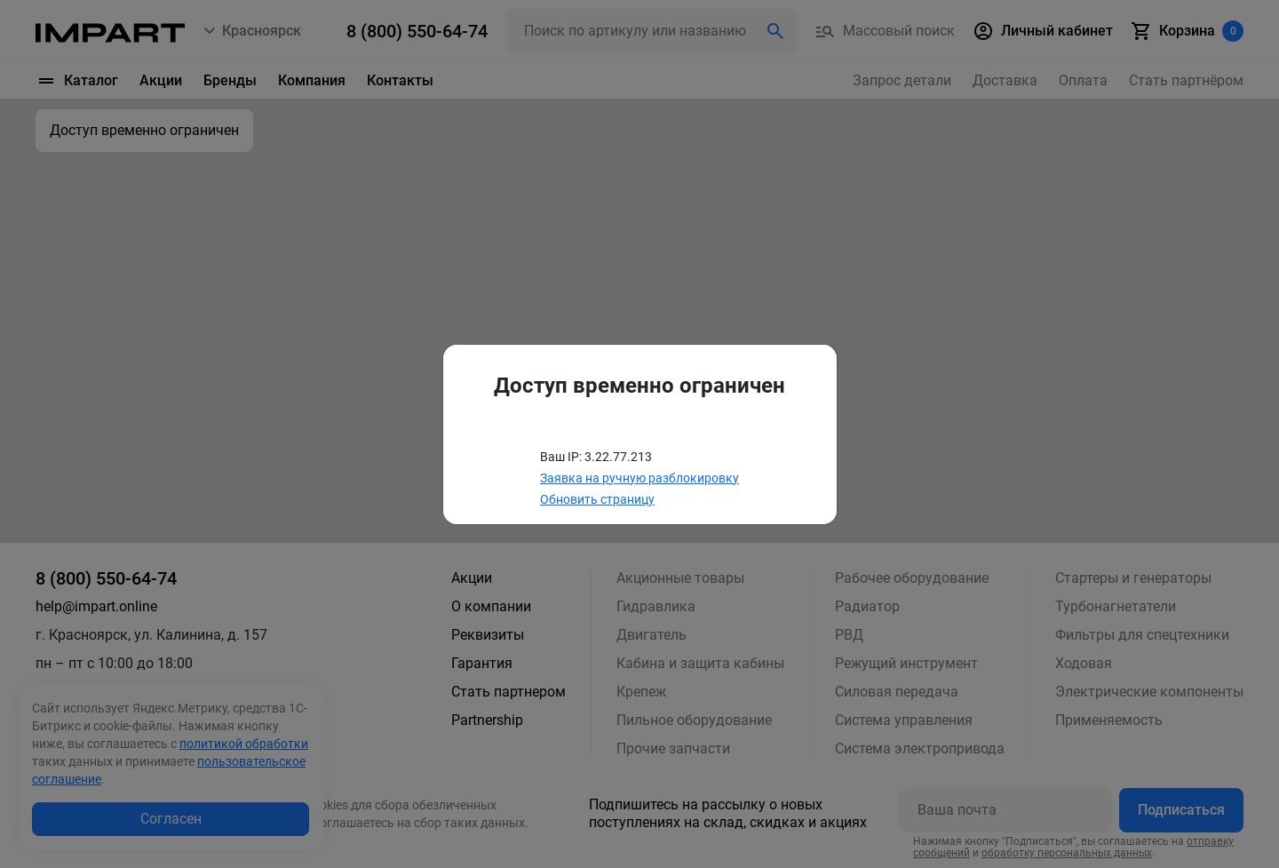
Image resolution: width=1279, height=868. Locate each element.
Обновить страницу (597, 499)
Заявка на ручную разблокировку (639, 478)
